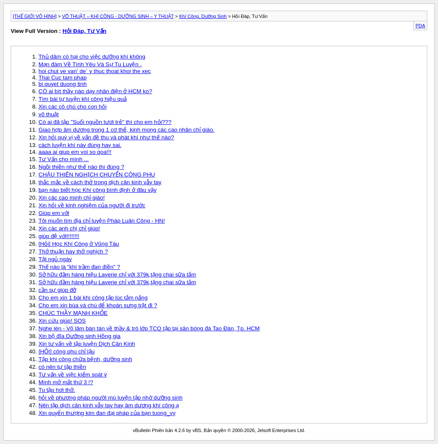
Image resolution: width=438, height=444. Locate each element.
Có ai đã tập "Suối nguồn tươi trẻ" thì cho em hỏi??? (105, 122)
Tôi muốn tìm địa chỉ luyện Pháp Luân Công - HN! (101, 221)
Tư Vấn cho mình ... (63, 159)
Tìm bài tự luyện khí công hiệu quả (82, 99)
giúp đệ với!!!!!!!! (58, 236)
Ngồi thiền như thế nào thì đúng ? (81, 167)
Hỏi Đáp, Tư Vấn (84, 31)
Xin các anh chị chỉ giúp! (69, 228)
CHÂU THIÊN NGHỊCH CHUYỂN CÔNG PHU (96, 174)
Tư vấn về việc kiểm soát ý (72, 374)
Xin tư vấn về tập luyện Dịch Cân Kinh (86, 344)
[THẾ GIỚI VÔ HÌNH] (34, 16)
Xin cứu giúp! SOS (62, 321)
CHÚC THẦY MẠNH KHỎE (73, 313)
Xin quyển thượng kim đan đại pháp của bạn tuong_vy (106, 413)
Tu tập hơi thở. (56, 390)
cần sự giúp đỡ (57, 290)
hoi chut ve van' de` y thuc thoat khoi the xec (94, 71)
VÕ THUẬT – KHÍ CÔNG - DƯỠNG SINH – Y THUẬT (118, 16)
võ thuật (48, 114)
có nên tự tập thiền (62, 367)
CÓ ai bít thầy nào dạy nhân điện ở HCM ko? (95, 91)
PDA (420, 25)
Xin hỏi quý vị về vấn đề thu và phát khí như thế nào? (106, 137)
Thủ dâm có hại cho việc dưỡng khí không (91, 56)
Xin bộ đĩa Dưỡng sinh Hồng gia (79, 336)
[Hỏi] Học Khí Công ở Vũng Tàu (78, 244)
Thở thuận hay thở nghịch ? (73, 251)
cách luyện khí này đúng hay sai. (79, 145)
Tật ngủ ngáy (55, 259)
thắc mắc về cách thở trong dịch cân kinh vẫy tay (99, 182)
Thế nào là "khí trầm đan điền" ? (79, 267)
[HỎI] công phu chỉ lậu (66, 351)
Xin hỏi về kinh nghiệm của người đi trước (91, 205)
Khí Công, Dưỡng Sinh (203, 16)
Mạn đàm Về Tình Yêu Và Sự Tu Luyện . (90, 64)
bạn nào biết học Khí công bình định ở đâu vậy (97, 190)
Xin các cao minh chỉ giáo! (71, 197)
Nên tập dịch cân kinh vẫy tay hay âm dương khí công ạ (108, 405)
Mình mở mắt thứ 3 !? (65, 382)
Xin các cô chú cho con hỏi (72, 106)
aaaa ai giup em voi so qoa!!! (74, 152)
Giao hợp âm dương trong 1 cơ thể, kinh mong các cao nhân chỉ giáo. (126, 129)
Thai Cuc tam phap (62, 77)
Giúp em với (53, 213)
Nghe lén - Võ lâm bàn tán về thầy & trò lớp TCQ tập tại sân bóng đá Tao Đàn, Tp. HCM (149, 328)
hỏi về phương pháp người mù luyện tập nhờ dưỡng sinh (110, 397)
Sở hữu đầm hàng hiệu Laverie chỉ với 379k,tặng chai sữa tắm (117, 274)
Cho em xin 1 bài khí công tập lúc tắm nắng (93, 297)
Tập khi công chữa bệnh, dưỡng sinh (85, 359)
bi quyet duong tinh (62, 84)
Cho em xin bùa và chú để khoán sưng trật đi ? (97, 305)
